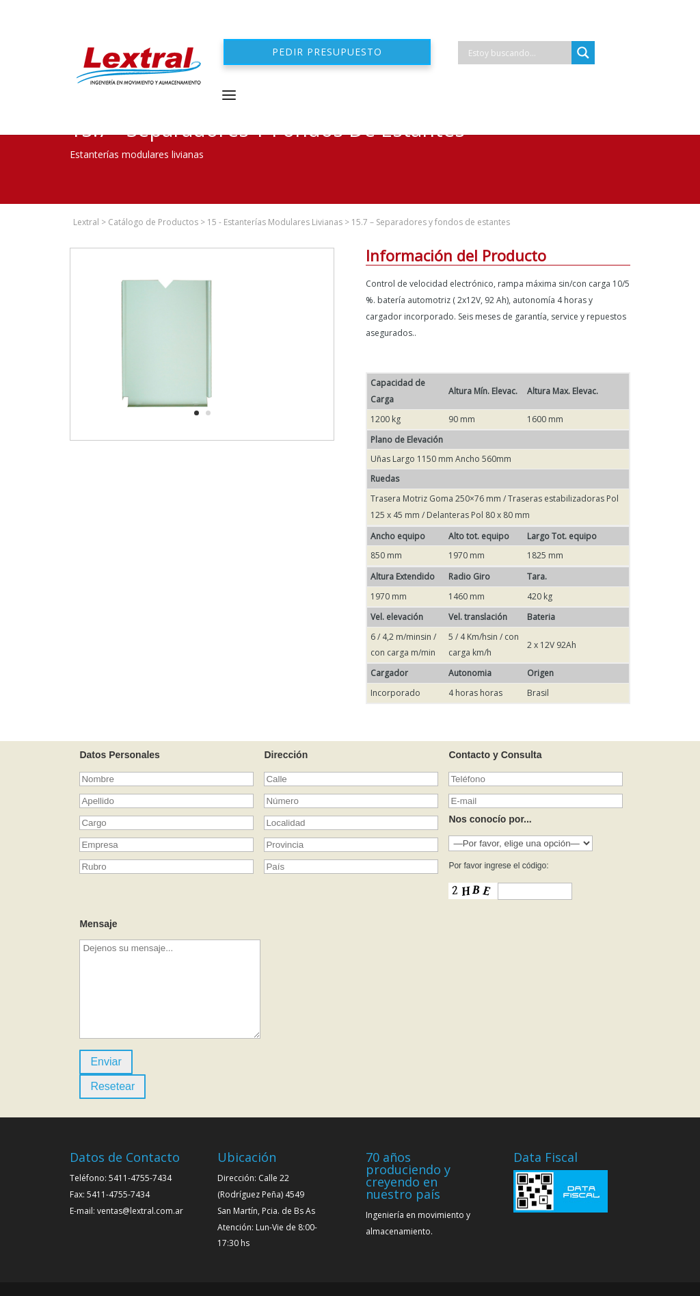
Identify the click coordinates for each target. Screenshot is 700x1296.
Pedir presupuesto (327, 51)
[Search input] (518, 52)
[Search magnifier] (583, 52)
